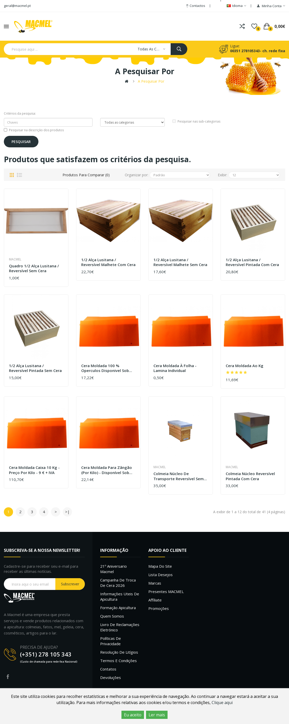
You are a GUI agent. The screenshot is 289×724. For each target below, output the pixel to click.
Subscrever (70, 584)
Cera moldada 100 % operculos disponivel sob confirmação (105, 368)
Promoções (158, 608)
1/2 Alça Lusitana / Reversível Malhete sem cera (180, 262)
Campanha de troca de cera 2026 (118, 582)
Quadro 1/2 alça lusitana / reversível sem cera (34, 268)
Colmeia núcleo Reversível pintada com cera (250, 476)
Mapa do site (160, 566)
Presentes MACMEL (166, 591)
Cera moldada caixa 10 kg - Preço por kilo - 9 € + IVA (34, 470)
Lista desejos (160, 574)
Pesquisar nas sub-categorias (196, 121)
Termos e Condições (118, 660)
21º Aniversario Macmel (113, 569)
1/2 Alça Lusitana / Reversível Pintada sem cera (35, 368)
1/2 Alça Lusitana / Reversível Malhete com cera (108, 262)
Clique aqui (222, 702)
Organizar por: (136, 174)
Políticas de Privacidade (110, 641)
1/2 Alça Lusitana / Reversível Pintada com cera (252, 262)
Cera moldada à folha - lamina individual (175, 368)
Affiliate (155, 599)
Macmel (15, 259)
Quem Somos (112, 616)
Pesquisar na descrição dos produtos (34, 130)
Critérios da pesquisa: (20, 113)
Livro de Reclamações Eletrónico (119, 627)
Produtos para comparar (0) (86, 174)
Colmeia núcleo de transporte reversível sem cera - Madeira (178, 476)
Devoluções (110, 677)
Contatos (108, 669)
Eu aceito (132, 715)
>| (67, 511)
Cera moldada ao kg (244, 365)
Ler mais (157, 715)
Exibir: (222, 174)
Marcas (154, 583)
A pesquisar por (151, 81)
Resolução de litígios (119, 652)
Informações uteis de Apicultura (119, 596)
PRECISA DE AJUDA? (39, 647)
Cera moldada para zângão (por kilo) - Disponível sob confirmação (106, 470)
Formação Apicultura (118, 607)
